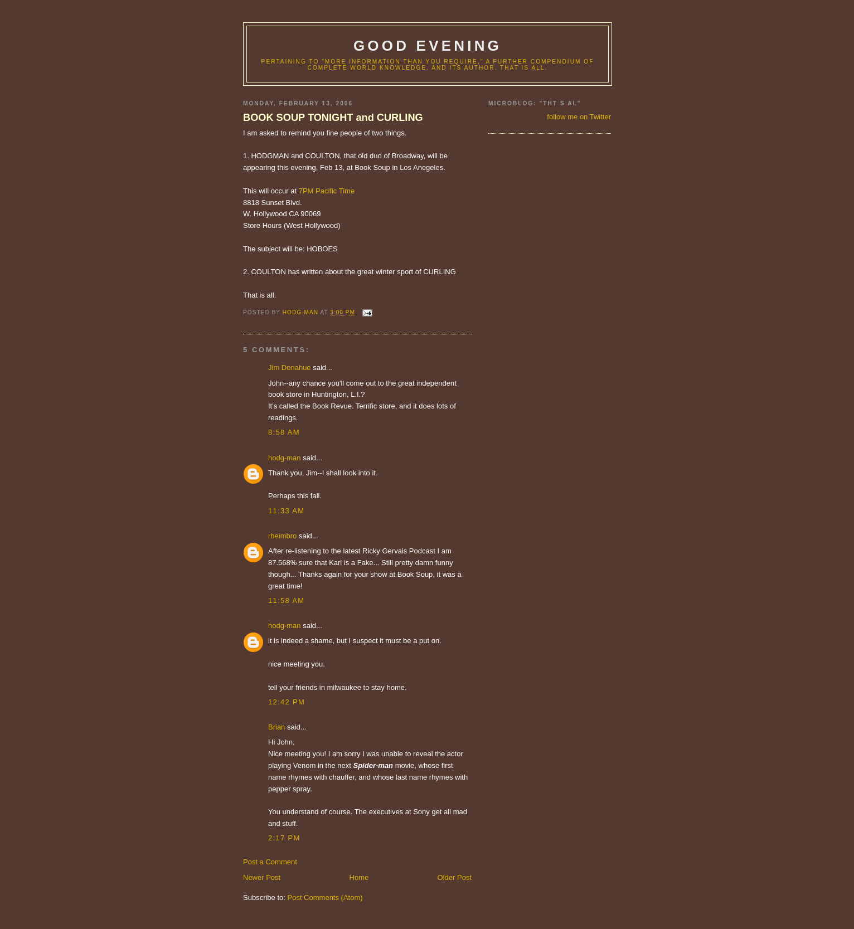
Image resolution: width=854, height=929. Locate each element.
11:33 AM (286, 511)
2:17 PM (284, 838)
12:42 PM (286, 702)
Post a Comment (270, 862)
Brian (276, 727)
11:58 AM (286, 600)
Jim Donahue (289, 367)
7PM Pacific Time (327, 191)
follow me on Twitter (579, 117)
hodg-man (284, 458)
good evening (427, 45)
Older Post (455, 877)
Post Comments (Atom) (325, 897)
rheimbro (282, 536)
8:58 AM (284, 432)
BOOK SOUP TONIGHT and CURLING (333, 117)
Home (359, 877)
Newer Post (261, 877)
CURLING (439, 271)
